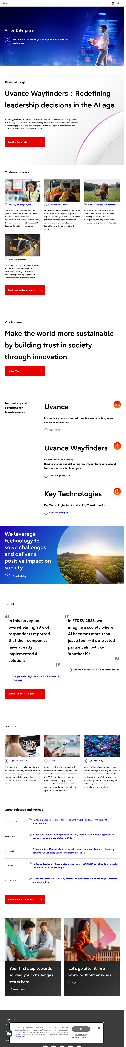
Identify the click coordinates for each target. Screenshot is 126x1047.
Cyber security (93, 761)
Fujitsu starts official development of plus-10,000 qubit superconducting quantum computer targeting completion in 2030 (71, 836)
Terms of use (11, 1020)
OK (81, 1029)
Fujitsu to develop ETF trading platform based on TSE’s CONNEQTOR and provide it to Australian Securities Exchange (73, 865)
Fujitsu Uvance (54, 430)
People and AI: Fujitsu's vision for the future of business (34, 678)
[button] (9, 1033)
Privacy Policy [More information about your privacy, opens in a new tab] (20, 1036)
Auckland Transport (15, 259)
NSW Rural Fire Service (56, 204)
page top (121, 1023)
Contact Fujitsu (17, 989)
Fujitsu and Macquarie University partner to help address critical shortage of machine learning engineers (73, 880)
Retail (49, 761)
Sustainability (15, 576)
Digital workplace (16, 761)
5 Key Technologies (56, 513)
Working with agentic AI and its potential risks (93, 670)
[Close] (98, 1027)
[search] (118, 3)
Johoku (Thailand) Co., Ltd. (18, 204)
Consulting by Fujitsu (57, 476)
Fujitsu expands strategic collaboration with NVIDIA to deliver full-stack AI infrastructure (68, 821)
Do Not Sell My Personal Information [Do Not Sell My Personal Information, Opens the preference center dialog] (81, 1036)
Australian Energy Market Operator (101, 204)
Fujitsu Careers (76, 983)
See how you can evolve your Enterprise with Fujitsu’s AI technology (36, 40)
